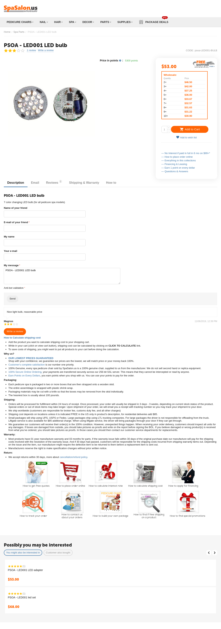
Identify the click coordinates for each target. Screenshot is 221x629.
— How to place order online (177, 156)
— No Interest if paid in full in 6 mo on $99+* (185, 153)
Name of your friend (15, 207)
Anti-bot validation (13, 287)
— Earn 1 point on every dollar (178, 167)
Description (16, 182)
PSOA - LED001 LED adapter (25, 570)
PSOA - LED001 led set (22, 597)
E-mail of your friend (16, 222)
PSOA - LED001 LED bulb (62, 276)
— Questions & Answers (174, 171)
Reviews (56, 182)
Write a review (45, 50)
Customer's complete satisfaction (26, 364)
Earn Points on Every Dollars (24, 375)
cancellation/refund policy (73, 457)
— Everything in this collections (178, 160)
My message (11, 265)
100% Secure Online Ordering (24, 371)
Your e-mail (10, 251)
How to (114, 182)
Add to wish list (186, 137)
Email (36, 182)
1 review (31, 50)
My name (9, 236)
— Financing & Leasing (174, 164)
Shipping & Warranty (87, 182)
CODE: (190, 50)
